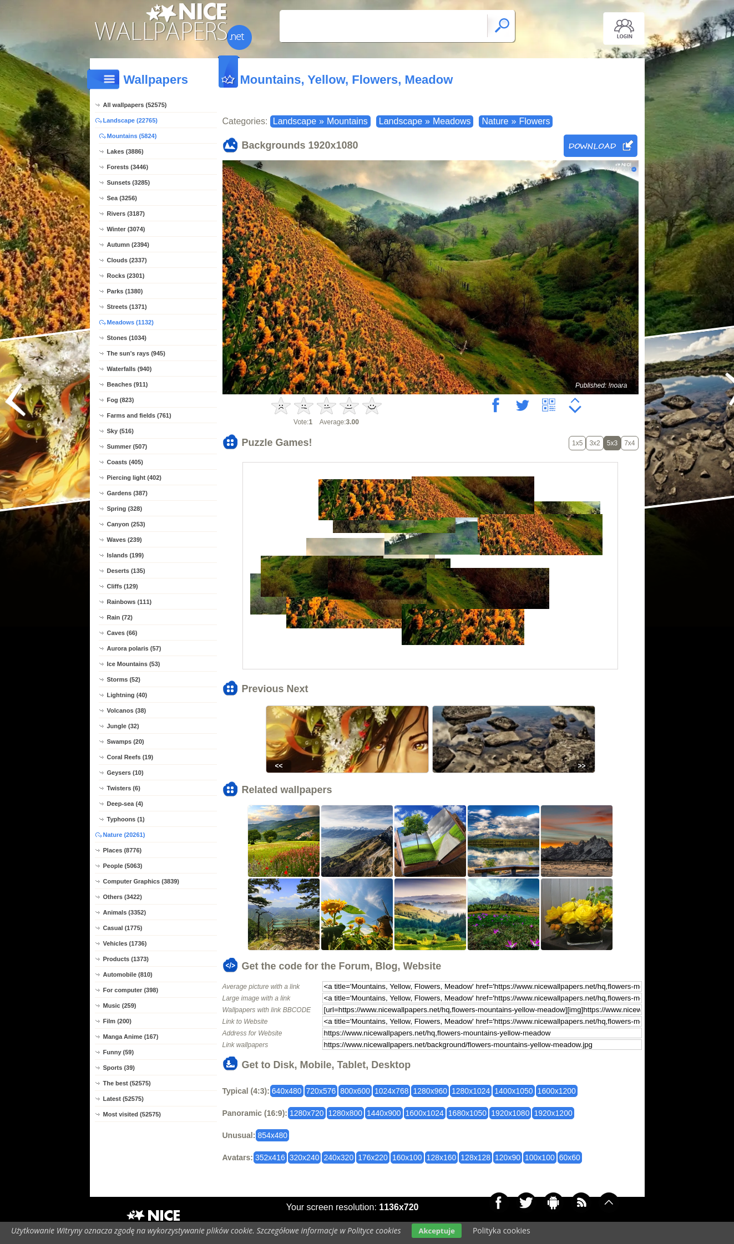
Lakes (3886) (125, 151)
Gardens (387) (127, 493)
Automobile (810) (128, 974)
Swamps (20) (125, 741)
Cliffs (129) (122, 586)
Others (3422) (122, 896)
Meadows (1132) (130, 322)
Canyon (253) (126, 524)
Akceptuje (436, 1231)
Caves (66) (122, 632)
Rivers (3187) (126, 213)
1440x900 (384, 1113)
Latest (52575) (123, 1098)
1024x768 (391, 1090)
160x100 (407, 1157)
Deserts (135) (126, 570)
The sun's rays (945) (136, 353)
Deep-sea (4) (125, 803)
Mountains (347, 121)
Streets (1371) (127, 306)
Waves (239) (124, 539)
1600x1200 (557, 1090)
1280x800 (345, 1113)
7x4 (629, 443)
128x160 (442, 1157)
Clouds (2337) (127, 260)
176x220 (373, 1157)
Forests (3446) (128, 167)
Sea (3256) (122, 198)
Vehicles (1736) (125, 943)
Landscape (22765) (130, 120)
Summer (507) (127, 446)
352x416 (270, 1157)
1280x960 (430, 1090)
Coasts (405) (125, 462)
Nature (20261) (124, 834)
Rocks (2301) (126, 275)
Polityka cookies (501, 1230)
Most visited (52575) (132, 1114)
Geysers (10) (125, 772)
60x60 (569, 1157)
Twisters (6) (123, 788)
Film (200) (117, 1021)
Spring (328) (125, 508)
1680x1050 (467, 1113)
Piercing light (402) (134, 477)
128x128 (475, 1157)
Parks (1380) (125, 291)
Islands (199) (125, 555)
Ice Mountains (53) (133, 664)
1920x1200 (553, 1113)
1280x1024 (471, 1090)
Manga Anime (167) (131, 1036)
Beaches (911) (127, 384)
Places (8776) (122, 850)
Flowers (534, 121)
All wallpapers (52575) (135, 104)
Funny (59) (118, 1052)
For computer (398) (131, 990)
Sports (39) (119, 1067)
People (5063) (123, 865)
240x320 (338, 1157)
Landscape (294, 121)
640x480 (287, 1090)
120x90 (507, 1157)
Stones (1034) (127, 337)
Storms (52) (124, 679)
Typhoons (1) (126, 819)
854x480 (272, 1135)
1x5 (577, 443)
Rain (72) (120, 617)
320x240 (305, 1157)
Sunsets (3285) (128, 182)
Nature (495, 121)
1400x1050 (513, 1090)
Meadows (451, 121)
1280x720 (307, 1113)
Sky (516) (120, 431)
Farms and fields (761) (139, 415)
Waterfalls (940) (129, 368)
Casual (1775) (123, 928)
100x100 (540, 1157)
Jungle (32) (123, 726)
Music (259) (119, 1005)
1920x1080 (510, 1113)
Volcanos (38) (126, 710)
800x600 (355, 1090)
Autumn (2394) (128, 244)
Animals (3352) (124, 912)
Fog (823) (120, 400)
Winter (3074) (126, 229)
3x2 (594, 443)
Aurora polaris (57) (134, 648)
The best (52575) (127, 1083)
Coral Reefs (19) (130, 757)
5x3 (612, 443)
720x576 (321, 1090)
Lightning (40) (127, 695)
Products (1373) (126, 959)
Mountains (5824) (132, 136)
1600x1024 (425, 1113)
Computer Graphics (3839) (141, 881)
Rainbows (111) (129, 601)
